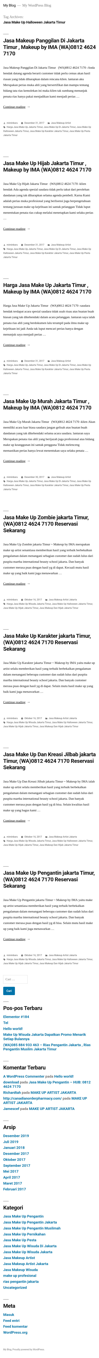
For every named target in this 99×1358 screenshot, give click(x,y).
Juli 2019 (10, 1142)
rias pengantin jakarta (21, 1281)
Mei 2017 (11, 1171)
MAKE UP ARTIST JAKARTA (53, 1092)
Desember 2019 (16, 1136)
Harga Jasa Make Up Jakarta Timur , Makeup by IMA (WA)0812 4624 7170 (47, 288)
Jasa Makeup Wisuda (20, 1270)
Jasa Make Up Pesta (19, 1240)
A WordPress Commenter (23, 1076)
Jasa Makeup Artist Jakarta (63, 599)
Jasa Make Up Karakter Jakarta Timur (49, 131)
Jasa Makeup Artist (61, 123)
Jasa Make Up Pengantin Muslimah (32, 1228)
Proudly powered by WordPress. (28, 1349)
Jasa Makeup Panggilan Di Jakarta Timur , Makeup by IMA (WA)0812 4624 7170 (49, 47)
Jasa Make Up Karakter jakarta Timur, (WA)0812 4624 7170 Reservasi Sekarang (47, 642)
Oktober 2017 (14, 1159)
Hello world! (13, 1029)
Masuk (8, 1315)
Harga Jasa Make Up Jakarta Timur (25, 127)
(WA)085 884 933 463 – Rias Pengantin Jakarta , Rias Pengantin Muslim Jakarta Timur (47, 1047)
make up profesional (19, 1275)
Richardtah (12, 1092)
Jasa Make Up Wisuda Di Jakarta (30, 1246)
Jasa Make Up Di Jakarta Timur (60, 127)
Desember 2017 (16, 1153)
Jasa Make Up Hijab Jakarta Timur (20, 608)
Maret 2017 (12, 1183)
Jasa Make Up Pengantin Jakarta (30, 1222)
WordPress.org (15, 1332)
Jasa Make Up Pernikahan (24, 1234)
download (11, 1082)
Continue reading (16, 107)
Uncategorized (15, 1287)
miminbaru (12, 123)
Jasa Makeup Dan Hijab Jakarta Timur (58, 608)
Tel (5, 1023)
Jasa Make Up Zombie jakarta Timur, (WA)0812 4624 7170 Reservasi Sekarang (46, 524)
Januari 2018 (14, 1148)
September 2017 (16, 1165)
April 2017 (11, 1177)
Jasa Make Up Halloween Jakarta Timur (72, 603)
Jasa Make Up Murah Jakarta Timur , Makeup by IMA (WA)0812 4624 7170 (47, 404)
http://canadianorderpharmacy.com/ (32, 1098)
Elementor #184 (16, 1017)
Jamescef (11, 1109)
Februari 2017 (14, 1189)
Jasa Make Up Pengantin (23, 1216)
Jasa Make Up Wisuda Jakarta (27, 1252)
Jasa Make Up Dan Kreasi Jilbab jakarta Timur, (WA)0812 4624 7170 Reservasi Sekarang (49, 761)
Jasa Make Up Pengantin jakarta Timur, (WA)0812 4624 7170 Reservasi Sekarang (49, 879)
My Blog (9, 5)
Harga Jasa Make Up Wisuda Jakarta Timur (29, 603)
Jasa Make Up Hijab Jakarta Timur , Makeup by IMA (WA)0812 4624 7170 (47, 166)
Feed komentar (15, 1326)
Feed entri (11, 1321)
